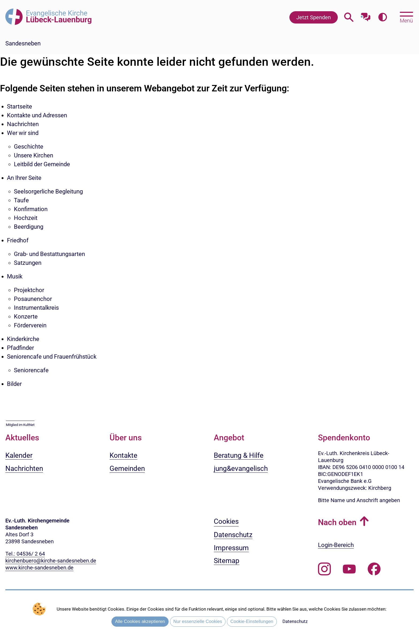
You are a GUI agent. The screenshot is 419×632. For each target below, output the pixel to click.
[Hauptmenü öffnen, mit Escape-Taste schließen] (406, 17)
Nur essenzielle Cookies (197, 621)
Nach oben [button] (337, 522)
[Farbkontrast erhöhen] (382, 17)
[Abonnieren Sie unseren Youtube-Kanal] (349, 569)
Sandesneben (23, 43)
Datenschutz (295, 621)
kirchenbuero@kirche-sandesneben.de (50, 560)
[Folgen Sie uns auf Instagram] (324, 569)
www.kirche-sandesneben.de (39, 567)
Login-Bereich (336, 545)
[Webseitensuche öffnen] (349, 17)
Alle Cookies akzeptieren (140, 621)
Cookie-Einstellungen (251, 621)
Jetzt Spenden (313, 17)
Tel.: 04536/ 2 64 (25, 553)
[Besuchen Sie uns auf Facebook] (374, 569)
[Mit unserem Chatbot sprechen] (365, 15)
